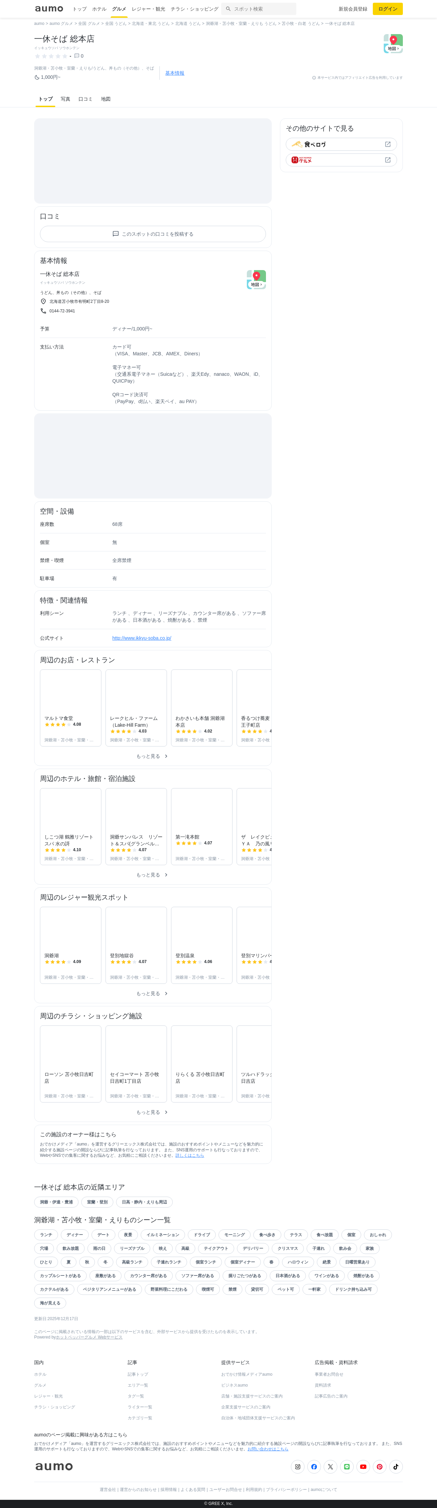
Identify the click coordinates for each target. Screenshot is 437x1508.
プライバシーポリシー (286, 1490)
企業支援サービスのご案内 (245, 1407)
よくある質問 (193, 1490)
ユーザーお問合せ (225, 1490)
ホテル (99, 9)
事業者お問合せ (329, 1374)
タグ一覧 (136, 1396)
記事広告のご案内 (331, 1396)
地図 (106, 99)
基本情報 (174, 73)
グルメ (119, 9)
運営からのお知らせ (138, 1490)
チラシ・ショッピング (194, 9)
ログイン (387, 9)
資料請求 (323, 1385)
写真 (65, 99)
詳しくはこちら (189, 1155)
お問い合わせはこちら (268, 1449)
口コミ (86, 99)
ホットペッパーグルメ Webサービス (89, 1337)
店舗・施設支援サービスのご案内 (252, 1396)
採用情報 (168, 1490)
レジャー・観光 (148, 9)
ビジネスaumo (234, 1385)
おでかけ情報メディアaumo (246, 1374)
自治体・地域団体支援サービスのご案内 (258, 1418)
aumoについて (324, 1490)
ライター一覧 (140, 1407)
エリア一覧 (138, 1385)
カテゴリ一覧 (140, 1418)
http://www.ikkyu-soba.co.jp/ (141, 638)
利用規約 (254, 1490)
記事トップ (138, 1374)
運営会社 (108, 1490)
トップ (79, 9)
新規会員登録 (353, 9)
